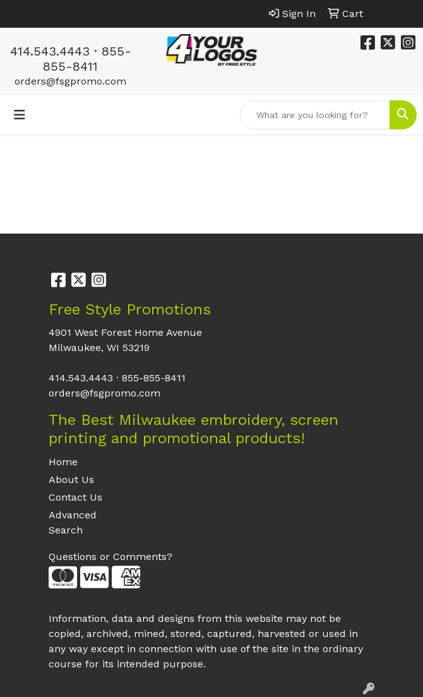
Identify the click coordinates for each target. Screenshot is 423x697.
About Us (71, 480)
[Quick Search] (315, 114)
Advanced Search (73, 522)
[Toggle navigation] (19, 115)
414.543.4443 (50, 51)
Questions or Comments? (110, 557)
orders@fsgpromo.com (70, 81)
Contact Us (75, 497)
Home (63, 462)
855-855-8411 (87, 59)
